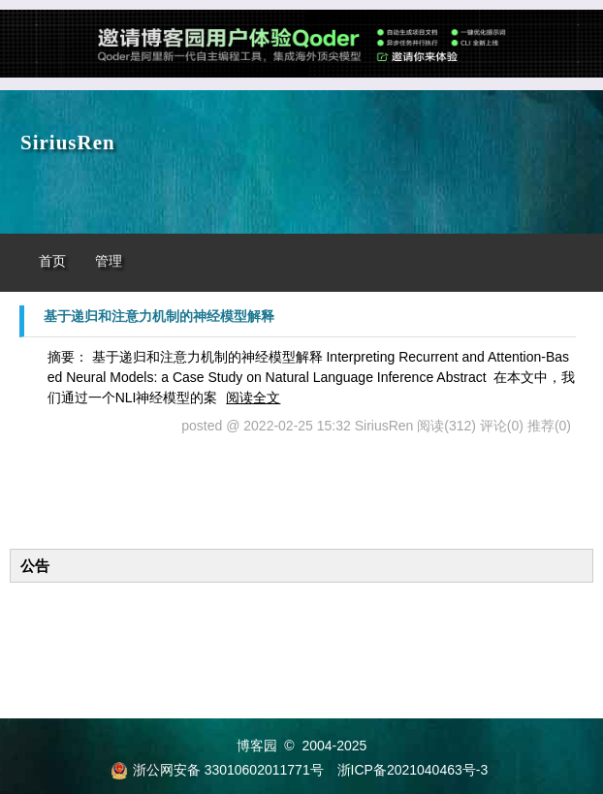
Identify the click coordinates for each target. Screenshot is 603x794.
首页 (52, 261)
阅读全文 (253, 397)
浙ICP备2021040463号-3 (413, 770)
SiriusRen (67, 142)
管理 (108, 261)
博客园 (257, 745)
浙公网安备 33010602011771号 (217, 770)
